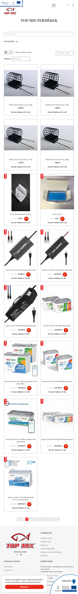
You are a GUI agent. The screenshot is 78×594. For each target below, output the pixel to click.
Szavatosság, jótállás (48, 549)
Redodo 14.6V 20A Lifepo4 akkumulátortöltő (57, 270)
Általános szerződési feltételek (51, 552)
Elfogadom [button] (24, 587)
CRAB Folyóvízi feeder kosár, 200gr (57, 159)
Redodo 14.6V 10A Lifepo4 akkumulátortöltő (21, 270)
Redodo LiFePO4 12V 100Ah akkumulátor (57, 326)
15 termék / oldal (63, 53)
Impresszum (8, 570)
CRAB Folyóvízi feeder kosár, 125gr (57, 105)
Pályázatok (44, 556)
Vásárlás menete (46, 538)
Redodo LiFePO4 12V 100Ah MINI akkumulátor (57, 381)
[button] (41, 582)
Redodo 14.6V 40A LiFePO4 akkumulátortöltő (21, 326)
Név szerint (17, 59)
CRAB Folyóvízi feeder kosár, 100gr (21, 105)
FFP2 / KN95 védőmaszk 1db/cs (20, 214)
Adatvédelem (8, 567)
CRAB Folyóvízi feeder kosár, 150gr (21, 159)
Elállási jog (44, 545)
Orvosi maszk (57, 214)
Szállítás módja (46, 542)
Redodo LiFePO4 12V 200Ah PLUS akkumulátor (57, 439)
